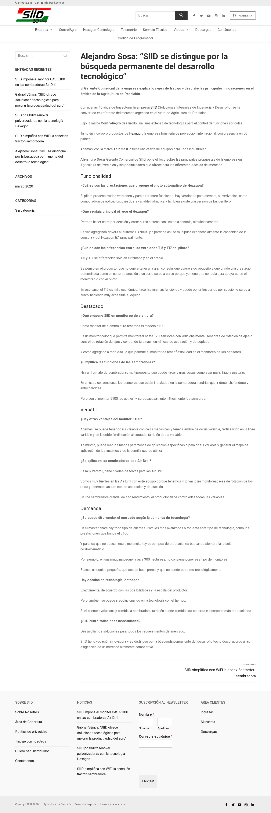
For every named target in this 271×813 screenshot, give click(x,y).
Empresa (44, 30)
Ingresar (207, 712)
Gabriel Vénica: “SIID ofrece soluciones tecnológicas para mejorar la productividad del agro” (40, 99)
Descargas (203, 30)
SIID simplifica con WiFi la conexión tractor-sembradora (41, 138)
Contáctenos (227, 30)
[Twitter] (201, 15)
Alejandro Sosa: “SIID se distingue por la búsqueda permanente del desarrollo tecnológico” (40, 156)
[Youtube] (209, 15)
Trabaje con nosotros (30, 741)
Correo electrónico (155, 736)
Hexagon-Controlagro (99, 30)
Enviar (148, 781)
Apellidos (163, 728)
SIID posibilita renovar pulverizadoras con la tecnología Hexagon (39, 120)
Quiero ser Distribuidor (32, 751)
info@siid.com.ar (54, 2)
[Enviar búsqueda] (181, 15)
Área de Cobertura (28, 722)
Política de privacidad (31, 732)
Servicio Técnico (155, 30)
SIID (154, 107)
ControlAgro (68, 30)
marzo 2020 (24, 186)
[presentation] (171, 768)
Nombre (146, 714)
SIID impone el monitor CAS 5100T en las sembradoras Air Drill (41, 82)
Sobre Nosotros (27, 712)
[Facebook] (194, 15)
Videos (181, 30)
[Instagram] (216, 15)
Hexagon (135, 133)
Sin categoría (25, 210)
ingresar (243, 15)
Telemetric (129, 30)
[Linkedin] (223, 15)
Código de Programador (135, 38)
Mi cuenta (208, 722)
